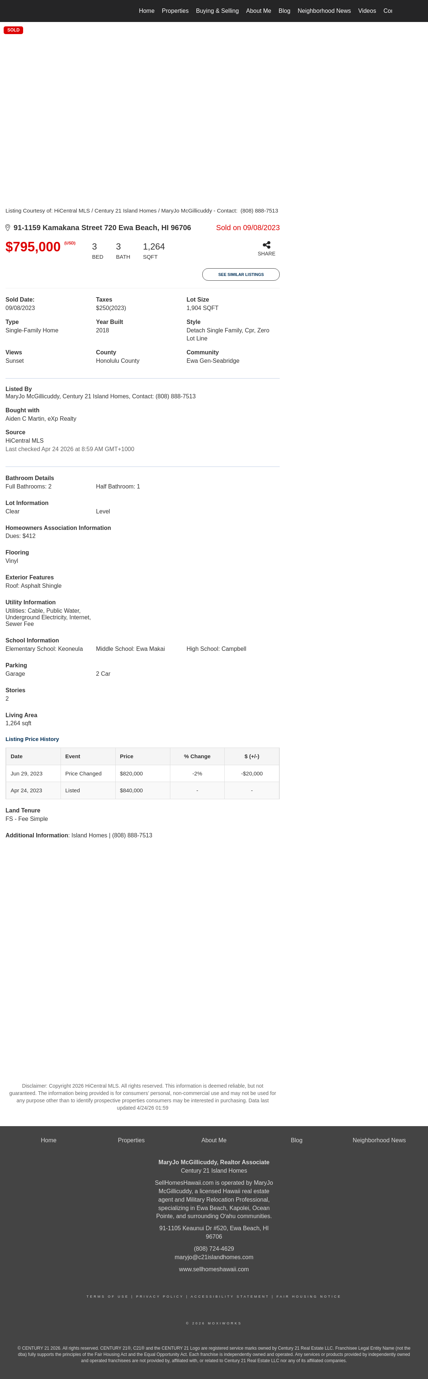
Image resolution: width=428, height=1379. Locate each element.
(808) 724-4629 (214, 1249)
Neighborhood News (324, 11)
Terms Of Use (108, 1296)
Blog (284, 11)
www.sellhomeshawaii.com (214, 1269)
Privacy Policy (160, 1296)
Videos (367, 11)
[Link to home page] (40, 11)
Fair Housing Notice (308, 1296)
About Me (258, 11)
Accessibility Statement (230, 1296)
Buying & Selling (217, 11)
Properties (175, 11)
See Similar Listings (241, 274)
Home (147, 11)
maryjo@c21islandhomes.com (214, 1257)
